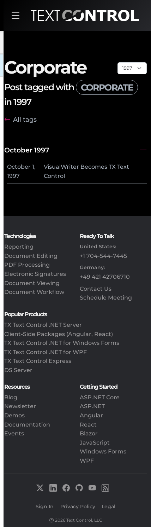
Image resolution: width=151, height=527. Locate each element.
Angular (91, 415)
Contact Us (95, 288)
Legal (108, 506)
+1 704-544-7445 (103, 256)
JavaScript (95, 442)
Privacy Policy (77, 506)
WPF (87, 460)
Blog (10, 397)
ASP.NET (92, 406)
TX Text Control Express (37, 361)
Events (14, 433)
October (19, 166)
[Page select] (132, 68)
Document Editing (31, 256)
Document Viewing (32, 283)
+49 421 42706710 (105, 276)
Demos (14, 415)
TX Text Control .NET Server (43, 325)
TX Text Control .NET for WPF (45, 352)
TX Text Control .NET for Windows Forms (61, 343)
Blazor (89, 433)
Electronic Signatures (35, 274)
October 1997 (26, 150)
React (88, 424)
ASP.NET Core (100, 397)
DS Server (18, 370)
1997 (13, 176)
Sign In (45, 506)
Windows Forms (103, 451)
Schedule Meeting (106, 297)
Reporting (19, 246)
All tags (25, 119)
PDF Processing (27, 264)
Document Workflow (34, 292)
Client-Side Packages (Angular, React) (58, 334)
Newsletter (20, 406)
